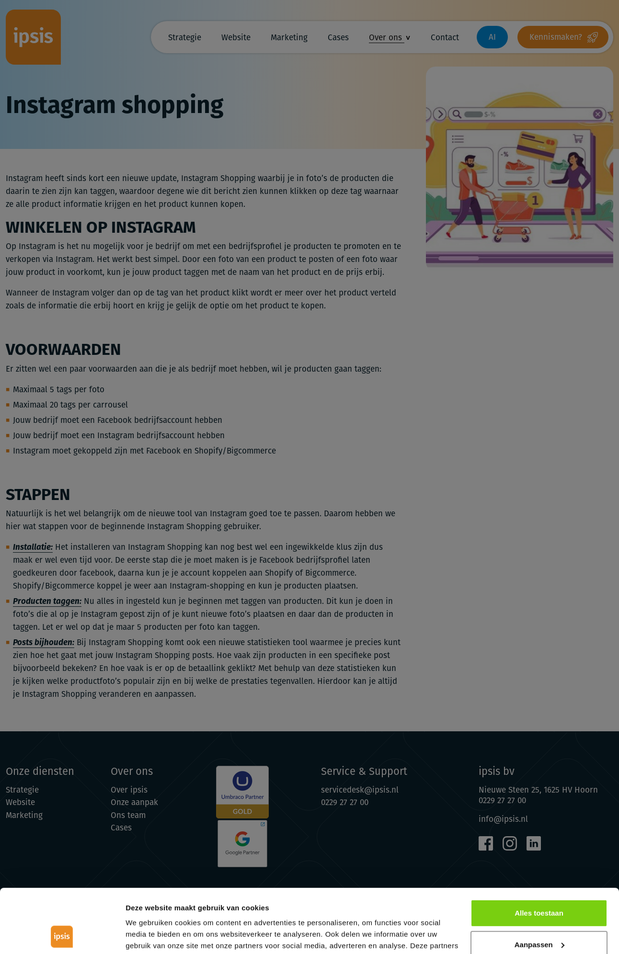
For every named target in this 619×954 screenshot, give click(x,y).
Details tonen (148, 935)
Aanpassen (539, 884)
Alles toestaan (539, 853)
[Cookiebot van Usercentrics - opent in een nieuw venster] (62, 935)
